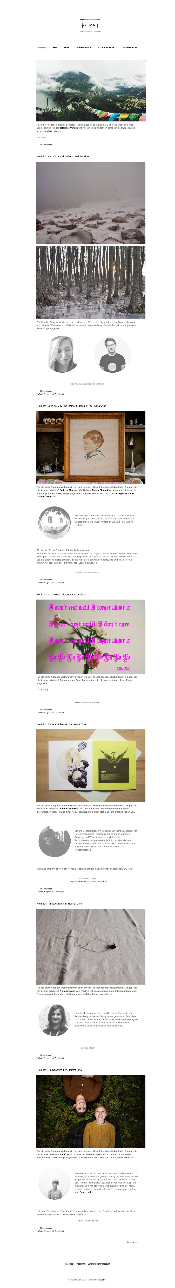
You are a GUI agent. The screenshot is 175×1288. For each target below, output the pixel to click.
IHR (55, 47)
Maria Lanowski (81, 882)
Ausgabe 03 (49, 394)
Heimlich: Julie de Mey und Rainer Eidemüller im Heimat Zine (71, 405)
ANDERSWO (83, 47)
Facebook (69, 1264)
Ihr (63, 394)
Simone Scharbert (69, 808)
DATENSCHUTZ (106, 47)
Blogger (102, 1280)
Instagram (80, 1264)
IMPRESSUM (129, 47)
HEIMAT (42, 47)
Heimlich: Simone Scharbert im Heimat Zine (61, 724)
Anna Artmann (67, 991)
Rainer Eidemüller (101, 490)
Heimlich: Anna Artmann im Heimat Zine (59, 903)
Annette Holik (102, 882)
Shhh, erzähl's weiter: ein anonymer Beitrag (61, 594)
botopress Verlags (69, 128)
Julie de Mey (66, 490)
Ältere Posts (132, 1242)
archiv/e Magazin (53, 131)
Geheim (58, 394)
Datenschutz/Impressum (99, 1264)
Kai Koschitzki (67, 1154)
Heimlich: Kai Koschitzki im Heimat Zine (59, 1069)
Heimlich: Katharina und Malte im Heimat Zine (63, 156)
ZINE (66, 47)
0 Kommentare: (46, 145)
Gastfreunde (86, 1192)
